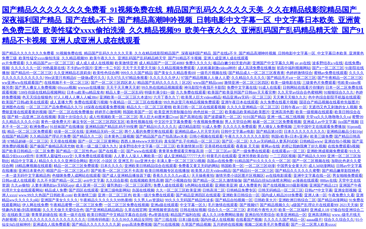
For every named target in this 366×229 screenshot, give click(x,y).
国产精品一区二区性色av (76, 151)
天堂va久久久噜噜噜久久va (328, 117)
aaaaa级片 (314, 220)
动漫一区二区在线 (69, 131)
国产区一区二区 (235, 141)
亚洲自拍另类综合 (260, 215)
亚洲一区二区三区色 (114, 195)
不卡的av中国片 (80, 68)
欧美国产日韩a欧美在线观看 (25, 102)
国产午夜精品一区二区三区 (339, 78)
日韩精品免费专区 (241, 190)
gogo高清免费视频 (137, 224)
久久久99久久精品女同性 (132, 220)
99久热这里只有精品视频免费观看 (191, 102)
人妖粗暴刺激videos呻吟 (216, 68)
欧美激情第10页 (190, 146)
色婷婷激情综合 (299, 73)
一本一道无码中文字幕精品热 (26, 176)
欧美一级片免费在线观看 (153, 195)
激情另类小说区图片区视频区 (239, 176)
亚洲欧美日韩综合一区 (241, 195)
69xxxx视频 (66, 87)
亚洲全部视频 (345, 190)
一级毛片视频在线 (212, 73)
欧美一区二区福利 (293, 210)
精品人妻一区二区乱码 (124, 92)
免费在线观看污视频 (91, 102)
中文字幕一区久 (193, 205)
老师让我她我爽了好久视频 (303, 146)
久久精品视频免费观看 (176, 68)
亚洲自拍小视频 (337, 141)
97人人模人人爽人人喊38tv (76, 97)
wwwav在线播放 (91, 87)
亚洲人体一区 (315, 195)
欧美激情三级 (85, 195)
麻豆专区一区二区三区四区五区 (98, 122)
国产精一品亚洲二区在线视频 (31, 117)
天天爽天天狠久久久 (289, 97)
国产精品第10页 (269, 131)
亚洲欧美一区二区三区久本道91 (125, 97)
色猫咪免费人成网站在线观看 (76, 176)
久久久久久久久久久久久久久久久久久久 (52, 220)
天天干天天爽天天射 (123, 87)
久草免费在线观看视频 (93, 156)
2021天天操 (348, 205)
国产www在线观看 (141, 151)
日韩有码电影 (98, 220)
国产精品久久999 (312, 156)
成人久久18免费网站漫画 (222, 215)
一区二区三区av (218, 151)
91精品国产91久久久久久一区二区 (263, 161)
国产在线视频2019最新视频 (285, 185)
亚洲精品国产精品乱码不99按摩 (111, 127)
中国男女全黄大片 (292, 166)
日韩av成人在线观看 (18, 180)
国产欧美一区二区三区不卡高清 (117, 171)
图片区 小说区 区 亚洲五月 (111, 161)
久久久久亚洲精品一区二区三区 (253, 107)
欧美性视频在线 (140, 122)
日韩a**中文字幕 (318, 190)
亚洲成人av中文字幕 (319, 122)
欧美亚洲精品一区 (291, 215)
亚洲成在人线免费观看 (51, 224)
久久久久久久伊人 (164, 78)
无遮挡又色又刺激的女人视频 (333, 107)
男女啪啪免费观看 (347, 176)
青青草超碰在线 (44, 215)
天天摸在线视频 (63, 141)
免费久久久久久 (198, 63)
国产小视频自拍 (178, 180)
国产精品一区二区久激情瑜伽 (217, 180)
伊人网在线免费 (35, 205)
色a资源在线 (158, 215)
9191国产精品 (254, 117)
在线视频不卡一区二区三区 (66, 83)
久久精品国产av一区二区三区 (50, 63)
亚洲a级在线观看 (164, 205)
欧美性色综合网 (106, 73)
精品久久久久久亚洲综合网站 (63, 161)
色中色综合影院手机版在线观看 (334, 97)
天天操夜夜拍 (202, 176)
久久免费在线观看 (191, 92)
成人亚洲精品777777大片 (184, 156)
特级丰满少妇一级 (159, 92)
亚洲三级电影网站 (115, 190)
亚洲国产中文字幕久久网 (272, 63)
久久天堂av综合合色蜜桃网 (300, 92)
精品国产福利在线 (185, 215)
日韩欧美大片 (265, 200)
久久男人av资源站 (148, 200)
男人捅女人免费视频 (275, 127)
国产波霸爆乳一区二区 (222, 117)
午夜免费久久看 (341, 195)
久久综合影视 (117, 180)
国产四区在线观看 (84, 190)
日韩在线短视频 (193, 210)
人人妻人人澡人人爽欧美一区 (138, 156)
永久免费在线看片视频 (278, 102)
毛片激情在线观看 (223, 205)
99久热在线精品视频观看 (162, 87)
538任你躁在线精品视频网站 (41, 92)
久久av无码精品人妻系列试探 (274, 141)
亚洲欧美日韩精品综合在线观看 (150, 166)
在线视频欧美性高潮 (146, 180)
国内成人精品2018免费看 (282, 195)
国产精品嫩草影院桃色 (340, 171)
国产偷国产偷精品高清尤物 (52, 146)
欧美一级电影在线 (286, 83)
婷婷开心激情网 (108, 112)
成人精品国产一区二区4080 (161, 63)
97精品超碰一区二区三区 (27, 141)
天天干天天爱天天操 (139, 68)
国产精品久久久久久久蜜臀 (297, 171)
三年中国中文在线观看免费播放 (319, 127)
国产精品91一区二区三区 (253, 171)
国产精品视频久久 (275, 205)
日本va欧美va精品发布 (85, 92)
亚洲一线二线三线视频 (285, 117)
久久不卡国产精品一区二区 (59, 180)
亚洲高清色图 (282, 112)
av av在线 (302, 63)
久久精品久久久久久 (248, 78)
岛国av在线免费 (220, 161)
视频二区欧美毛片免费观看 (266, 224)
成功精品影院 (189, 127)
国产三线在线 (165, 220)
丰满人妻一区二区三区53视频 (181, 161)
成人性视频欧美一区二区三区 (113, 117)
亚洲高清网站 (319, 215)
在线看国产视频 (249, 220)
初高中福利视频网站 (293, 68)
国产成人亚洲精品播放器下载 (126, 176)
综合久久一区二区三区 (226, 210)
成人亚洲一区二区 (90, 185)
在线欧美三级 (18, 215)
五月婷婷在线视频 (228, 224)
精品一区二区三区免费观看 (29, 131)
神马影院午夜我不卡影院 (204, 87)
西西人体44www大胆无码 (141, 141)
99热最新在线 (53, 68)
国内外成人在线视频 (217, 220)
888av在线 (328, 180)
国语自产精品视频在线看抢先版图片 (329, 102)
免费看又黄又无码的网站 (198, 166)
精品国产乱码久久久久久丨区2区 (164, 83)
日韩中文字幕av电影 (237, 131)
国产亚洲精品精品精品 (104, 210)
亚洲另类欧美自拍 (253, 156)
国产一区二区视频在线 (311, 161)
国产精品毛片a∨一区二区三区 (291, 78)
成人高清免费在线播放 (256, 68)
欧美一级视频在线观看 (314, 112)
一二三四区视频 (283, 156)
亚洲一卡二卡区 (107, 68)
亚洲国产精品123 (323, 185)
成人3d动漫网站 (321, 166)
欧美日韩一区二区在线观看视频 (199, 107)
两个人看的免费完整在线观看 (148, 131)
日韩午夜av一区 (294, 107)
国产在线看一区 (112, 151)
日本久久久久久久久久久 (304, 131)
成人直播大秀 (61, 102)
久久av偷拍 (20, 185)
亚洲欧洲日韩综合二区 (297, 200)
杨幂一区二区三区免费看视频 (277, 122)
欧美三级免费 (321, 136)
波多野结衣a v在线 (327, 63)
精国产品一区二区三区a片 (67, 171)
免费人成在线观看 (168, 185)
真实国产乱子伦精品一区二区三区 (192, 141)
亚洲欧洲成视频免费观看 (327, 151)
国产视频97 (248, 205)
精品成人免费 (56, 190)
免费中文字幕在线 (242, 87)
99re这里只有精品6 (60, 78)
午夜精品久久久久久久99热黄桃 (106, 200)
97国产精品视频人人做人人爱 (205, 78)
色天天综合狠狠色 (37, 97)
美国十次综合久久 (72, 117)
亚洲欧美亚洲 (226, 185)
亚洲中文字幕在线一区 (312, 176)
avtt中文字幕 (94, 180)
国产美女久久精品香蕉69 (174, 73)
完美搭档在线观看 (219, 146)
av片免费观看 (13, 63)
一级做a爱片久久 (91, 78)
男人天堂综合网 (238, 122)
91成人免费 (211, 127)
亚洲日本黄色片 (31, 171)
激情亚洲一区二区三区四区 (246, 83)
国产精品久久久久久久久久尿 (96, 224)
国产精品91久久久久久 (157, 127)
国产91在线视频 (166, 224)
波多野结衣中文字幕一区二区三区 (147, 146)
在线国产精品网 (15, 136)
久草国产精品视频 (196, 224)
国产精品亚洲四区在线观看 (198, 195)
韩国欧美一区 (232, 166)
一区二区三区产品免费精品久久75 (54, 107)
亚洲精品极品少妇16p (344, 131)
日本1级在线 (188, 220)
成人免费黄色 (250, 185)
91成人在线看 (269, 87)
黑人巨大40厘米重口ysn (158, 117)
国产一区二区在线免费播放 (70, 112)
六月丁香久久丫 (166, 97)
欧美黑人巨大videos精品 (201, 97)
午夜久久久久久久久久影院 (247, 136)
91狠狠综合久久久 (339, 92)
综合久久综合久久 (339, 220)
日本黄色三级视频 (119, 136)
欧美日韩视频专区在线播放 (167, 171)
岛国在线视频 (143, 190)
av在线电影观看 (279, 176)
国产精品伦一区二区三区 (31, 73)
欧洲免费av (39, 127)
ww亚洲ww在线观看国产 (22, 83)
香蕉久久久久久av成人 (171, 176)
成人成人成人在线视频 (94, 63)
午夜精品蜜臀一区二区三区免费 (76, 205)
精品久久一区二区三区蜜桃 (149, 107)
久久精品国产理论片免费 (50, 136)
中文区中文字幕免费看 (173, 122)
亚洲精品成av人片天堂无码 (197, 131)
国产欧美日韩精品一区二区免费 (28, 151)
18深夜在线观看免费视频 (104, 107)
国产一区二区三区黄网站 (98, 141)
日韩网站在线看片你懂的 (303, 87)
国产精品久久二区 (87, 136)
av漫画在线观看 (305, 180)
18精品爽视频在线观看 (33, 166)
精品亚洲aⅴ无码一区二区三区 (246, 97)
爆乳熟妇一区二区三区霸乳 (129, 185)
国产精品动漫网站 (332, 200)
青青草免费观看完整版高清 (180, 151)
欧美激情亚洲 (126, 63)
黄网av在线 (270, 146)
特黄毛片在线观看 (221, 156)
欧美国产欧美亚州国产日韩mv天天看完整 (242, 92)
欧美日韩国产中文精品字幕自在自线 (117, 215)
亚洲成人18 (319, 210)
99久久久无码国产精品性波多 (189, 200)
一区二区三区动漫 (260, 166)
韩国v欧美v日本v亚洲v (290, 136)
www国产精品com (207, 83)
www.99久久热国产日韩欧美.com (45, 195)
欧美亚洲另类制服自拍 (173, 112)
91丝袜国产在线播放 (67, 127)
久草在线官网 (135, 210)
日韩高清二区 (213, 190)
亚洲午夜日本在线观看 (239, 102)
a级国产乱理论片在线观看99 (314, 205)
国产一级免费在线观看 (251, 151)
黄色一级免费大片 (56, 122)
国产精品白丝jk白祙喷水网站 (267, 180)
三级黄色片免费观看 (319, 83)
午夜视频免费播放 (208, 122)
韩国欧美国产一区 (138, 112)
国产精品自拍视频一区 (234, 200)
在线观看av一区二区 (288, 151)
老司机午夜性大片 (262, 210)
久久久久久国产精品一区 (284, 220)
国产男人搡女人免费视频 (35, 87)
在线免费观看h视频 (343, 146)
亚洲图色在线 (13, 107)
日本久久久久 (111, 166)
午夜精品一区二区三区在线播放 (135, 102)
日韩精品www (311, 141)
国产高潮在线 (191, 117)
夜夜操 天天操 (247, 146)
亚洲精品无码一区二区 (104, 131)
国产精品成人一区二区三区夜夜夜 (256, 73)
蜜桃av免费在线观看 (330, 73)
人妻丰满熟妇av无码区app (52, 185)
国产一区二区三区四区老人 (113, 83)
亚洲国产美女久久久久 (59, 200)
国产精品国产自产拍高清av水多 (162, 136)
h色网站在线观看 (199, 185)
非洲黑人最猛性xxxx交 (54, 156)
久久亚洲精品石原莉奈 (72, 73)
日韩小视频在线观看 (206, 136)
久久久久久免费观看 (239, 127)
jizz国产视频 (348, 122)
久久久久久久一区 (26, 68)
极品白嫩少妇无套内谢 (231, 63)
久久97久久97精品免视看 (127, 78)
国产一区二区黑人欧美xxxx (313, 224)
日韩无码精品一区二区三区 (280, 190)
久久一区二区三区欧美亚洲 (178, 190)
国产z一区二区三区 (328, 68)
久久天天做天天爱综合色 (63, 210)
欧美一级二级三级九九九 (96, 146)
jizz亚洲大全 (145, 161)
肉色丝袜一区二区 (208, 112)
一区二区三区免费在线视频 (126, 205)
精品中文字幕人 (24, 161)
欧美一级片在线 (72, 215)
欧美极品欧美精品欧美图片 (247, 112)
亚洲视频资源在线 (163, 210)
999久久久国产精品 (136, 73)
